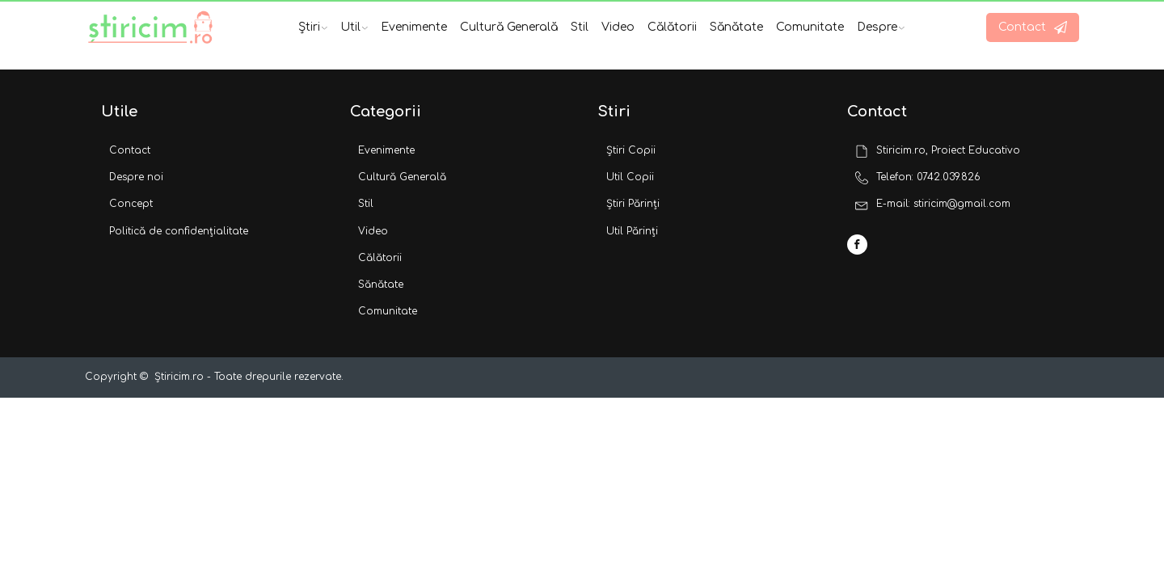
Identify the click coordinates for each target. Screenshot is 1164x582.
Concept (131, 203)
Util (354, 27)
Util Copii (630, 177)
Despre (881, 27)
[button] (1032, 27)
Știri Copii (631, 150)
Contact (129, 150)
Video (618, 27)
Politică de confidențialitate (178, 231)
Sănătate (736, 27)
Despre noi (136, 177)
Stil (579, 27)
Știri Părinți (633, 203)
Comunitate (810, 27)
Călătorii (672, 27)
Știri (312, 27)
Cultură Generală (509, 27)
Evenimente (414, 27)
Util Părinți (632, 231)
